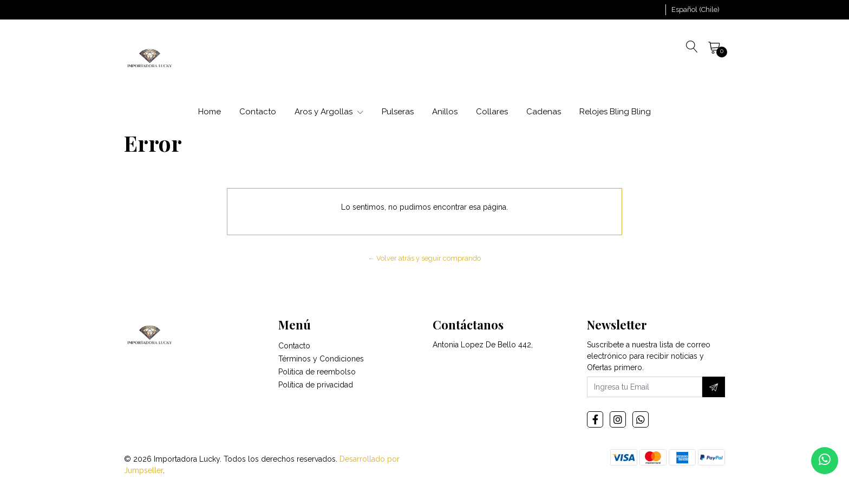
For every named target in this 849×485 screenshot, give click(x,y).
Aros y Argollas (329, 112)
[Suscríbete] (713, 387)
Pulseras (398, 112)
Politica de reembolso (317, 371)
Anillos (445, 112)
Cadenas (543, 112)
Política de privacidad (315, 384)
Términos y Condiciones (321, 358)
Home (209, 112)
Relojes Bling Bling (615, 112)
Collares (492, 112)
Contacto (257, 112)
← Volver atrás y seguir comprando (424, 258)
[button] (695, 9)
